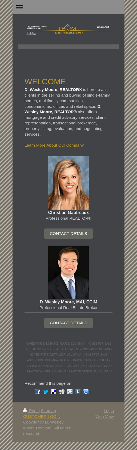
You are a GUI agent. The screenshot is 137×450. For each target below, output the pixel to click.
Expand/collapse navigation (68, 7)
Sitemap (48, 410)
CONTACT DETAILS (68, 233)
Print (31, 410)
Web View (104, 416)
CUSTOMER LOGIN (42, 416)
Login (109, 410)
